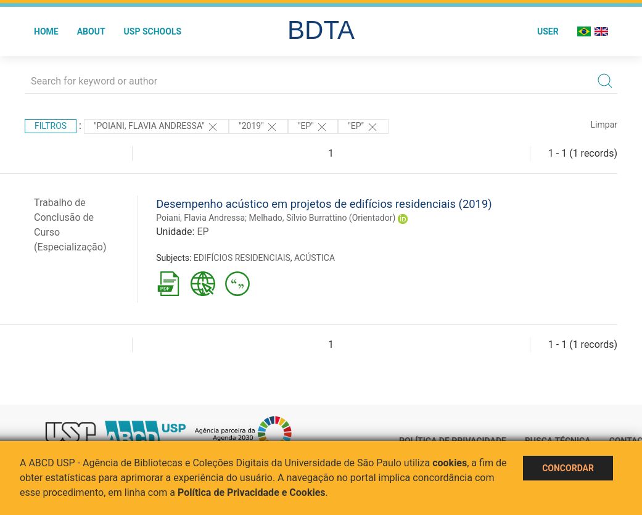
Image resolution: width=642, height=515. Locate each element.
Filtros (51, 126)
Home (46, 31)
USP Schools (153, 31)
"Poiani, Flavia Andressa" (156, 127)
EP (202, 231)
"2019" (258, 127)
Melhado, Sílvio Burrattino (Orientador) (322, 218)
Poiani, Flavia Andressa (200, 218)
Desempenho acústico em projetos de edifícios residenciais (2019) (324, 203)
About (91, 31)
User (548, 31)
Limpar (604, 125)
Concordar (568, 468)
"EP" (313, 127)
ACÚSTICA (314, 258)
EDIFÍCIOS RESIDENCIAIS (242, 258)
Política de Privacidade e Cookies (252, 492)
